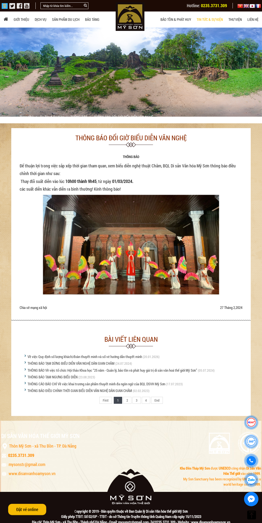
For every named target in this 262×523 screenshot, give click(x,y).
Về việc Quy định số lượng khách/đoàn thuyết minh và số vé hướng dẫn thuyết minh (85, 356)
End (156, 400)
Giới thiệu (21, 19)
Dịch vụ (40, 19)
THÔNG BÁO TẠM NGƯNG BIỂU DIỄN (53, 377)
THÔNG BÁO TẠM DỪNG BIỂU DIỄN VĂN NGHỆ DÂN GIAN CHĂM (71, 363)
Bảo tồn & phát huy (175, 19)
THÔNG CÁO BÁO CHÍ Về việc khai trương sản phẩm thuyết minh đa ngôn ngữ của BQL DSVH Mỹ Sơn (96, 383)
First (105, 400)
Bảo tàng (92, 19)
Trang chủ (27, 116)
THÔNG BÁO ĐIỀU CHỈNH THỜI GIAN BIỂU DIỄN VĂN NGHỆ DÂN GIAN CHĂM (80, 390)
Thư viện (235, 19)
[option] (131, 72)
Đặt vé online (27, 509)
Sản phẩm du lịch (66, 19)
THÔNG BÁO (79, 116)
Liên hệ (252, 19)
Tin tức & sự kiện (210, 19)
